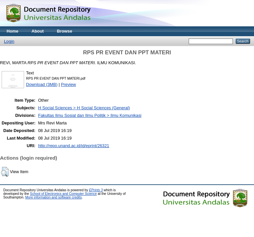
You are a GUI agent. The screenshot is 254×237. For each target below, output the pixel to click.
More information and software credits (53, 197)
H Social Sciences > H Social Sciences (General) (84, 107)
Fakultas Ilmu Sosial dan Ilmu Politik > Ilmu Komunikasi (89, 115)
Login (9, 41)
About (38, 31)
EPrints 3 (96, 190)
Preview (68, 84)
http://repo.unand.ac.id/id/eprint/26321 (73, 145)
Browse (64, 31)
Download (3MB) (41, 84)
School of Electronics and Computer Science (63, 194)
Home (12, 31)
